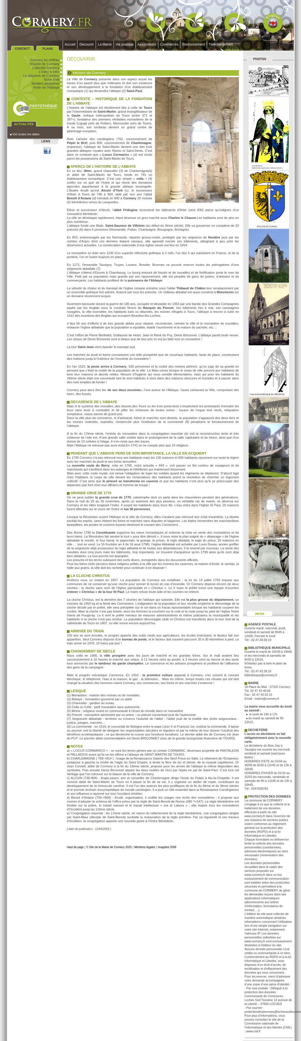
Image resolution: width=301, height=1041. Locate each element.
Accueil (70, 44)
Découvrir (86, 44)
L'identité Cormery (47, 68)
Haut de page (75, 847)
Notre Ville (53, 80)
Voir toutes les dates (24, 134)
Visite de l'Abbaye (48, 87)
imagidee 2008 (167, 847)
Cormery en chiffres (46, 60)
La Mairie (105, 44)
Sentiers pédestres (47, 84)
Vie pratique (124, 44)
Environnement (193, 44)
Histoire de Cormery (46, 64)
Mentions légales (144, 847)
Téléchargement (221, 44)
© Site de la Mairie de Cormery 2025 (108, 847)
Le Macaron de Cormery (43, 76)
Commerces (169, 44)
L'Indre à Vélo (51, 72)
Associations (147, 44)
